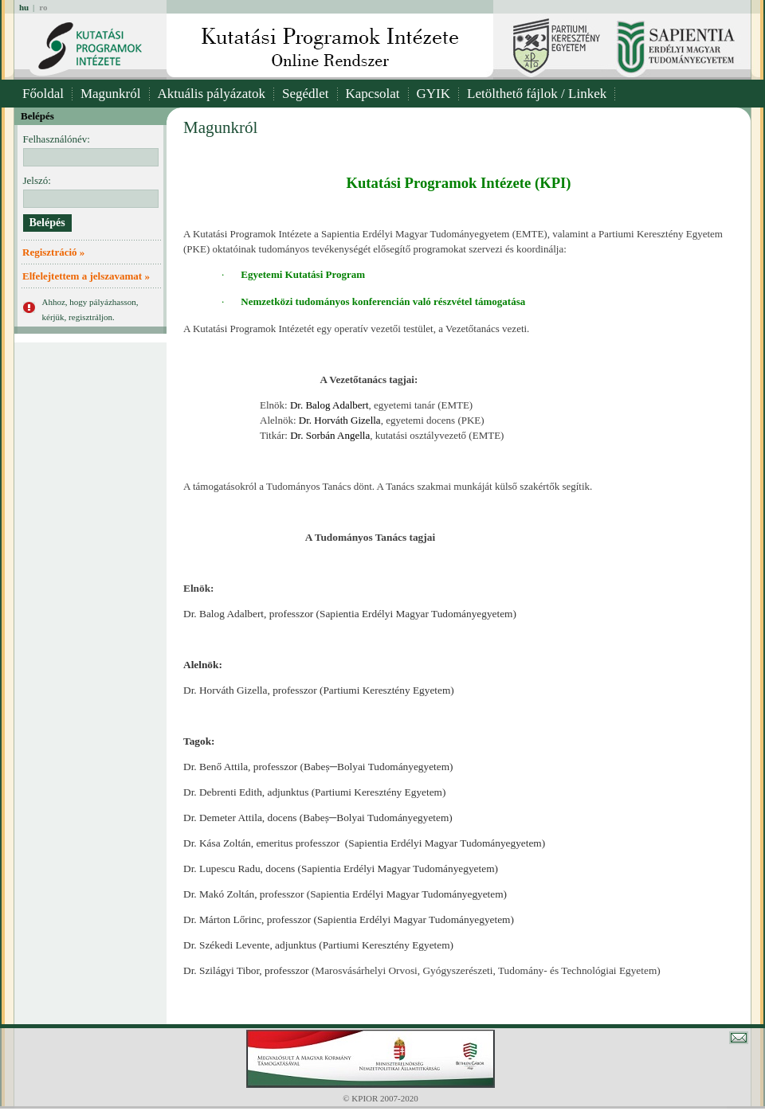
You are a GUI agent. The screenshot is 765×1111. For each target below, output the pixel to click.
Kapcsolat (373, 93)
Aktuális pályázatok (212, 93)
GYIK (434, 93)
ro (43, 7)
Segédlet (305, 93)
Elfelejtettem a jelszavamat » (86, 276)
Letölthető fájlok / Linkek (536, 93)
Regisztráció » (53, 252)
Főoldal (43, 93)
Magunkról (110, 93)
